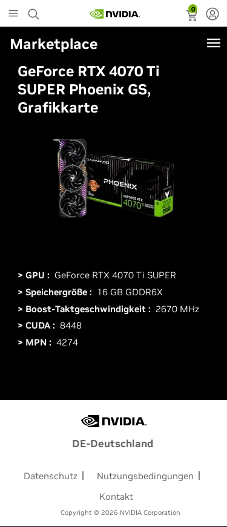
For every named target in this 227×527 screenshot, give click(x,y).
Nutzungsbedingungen (145, 476)
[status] (192, 16)
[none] (212, 15)
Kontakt (116, 496)
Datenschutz (50, 476)
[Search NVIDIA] (35, 11)
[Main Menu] (13, 14)
